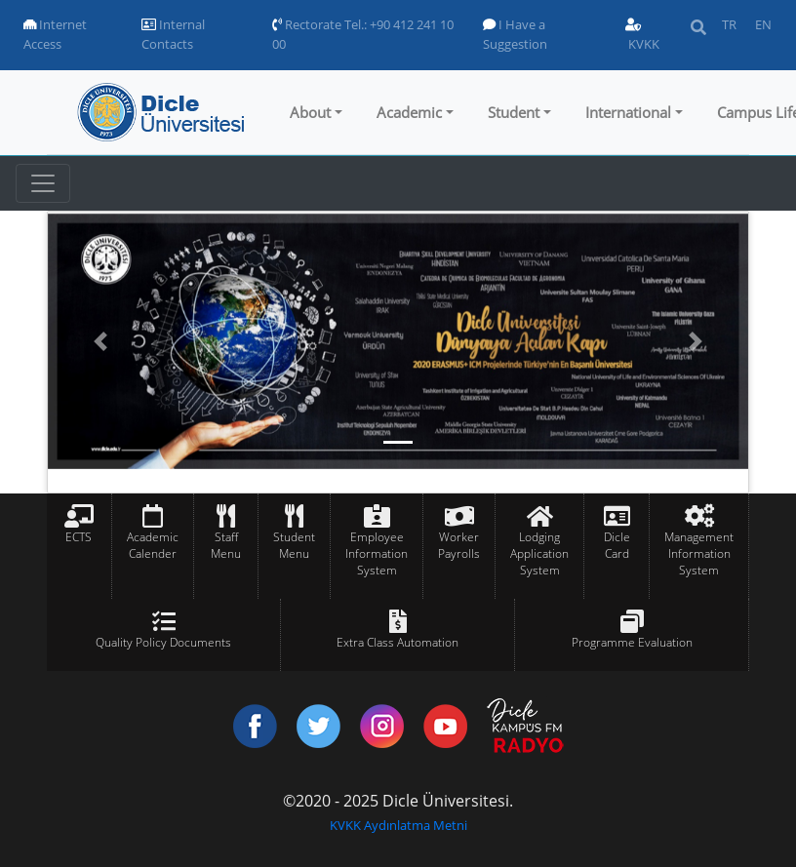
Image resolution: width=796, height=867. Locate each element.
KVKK (642, 36)
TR (729, 24)
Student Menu (294, 545)
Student (513, 112)
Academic (409, 112)
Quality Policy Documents (163, 642)
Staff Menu (226, 545)
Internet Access (55, 34)
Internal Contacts (173, 34)
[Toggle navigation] (43, 183)
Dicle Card (617, 545)
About (310, 112)
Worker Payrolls (459, 545)
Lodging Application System (539, 553)
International (628, 112)
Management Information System (699, 553)
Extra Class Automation (397, 642)
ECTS (78, 537)
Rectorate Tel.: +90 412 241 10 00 (363, 34)
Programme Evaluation (632, 642)
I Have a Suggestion (515, 34)
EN (763, 24)
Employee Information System (376, 553)
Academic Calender (153, 545)
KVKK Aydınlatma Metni (398, 825)
